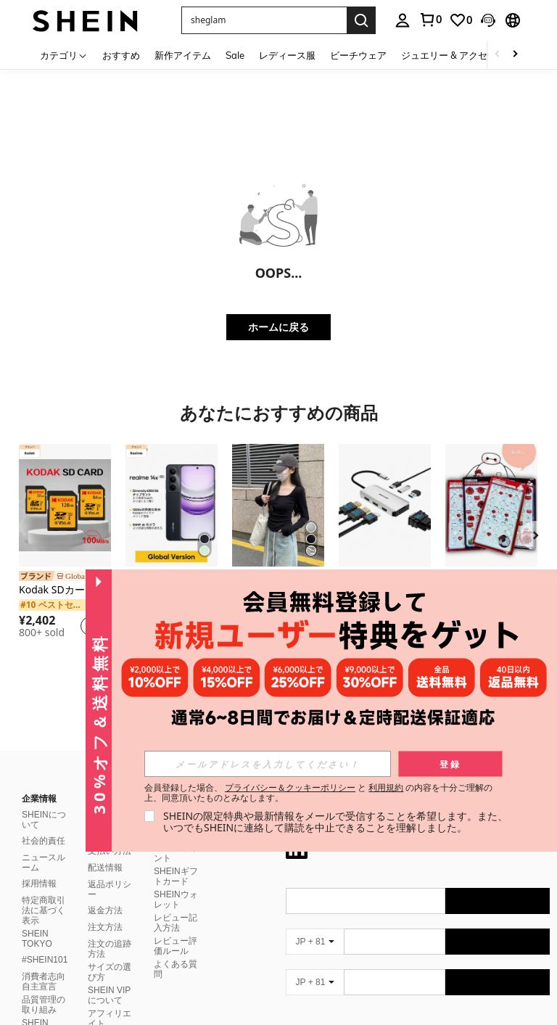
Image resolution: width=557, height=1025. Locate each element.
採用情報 (39, 866)
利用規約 (385, 787)
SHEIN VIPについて (109, 978)
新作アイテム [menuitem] (182, 55)
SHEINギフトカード (176, 859)
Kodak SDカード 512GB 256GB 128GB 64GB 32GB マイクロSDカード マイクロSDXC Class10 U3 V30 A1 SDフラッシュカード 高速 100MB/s (65, 590)
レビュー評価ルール (175, 928)
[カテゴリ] (64, 55)
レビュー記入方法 (175, 905)
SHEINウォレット (176, 882)
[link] (430, 19)
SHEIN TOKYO (37, 921)
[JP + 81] (315, 924)
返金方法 (105, 893)
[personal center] (402, 20)
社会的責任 (43, 823)
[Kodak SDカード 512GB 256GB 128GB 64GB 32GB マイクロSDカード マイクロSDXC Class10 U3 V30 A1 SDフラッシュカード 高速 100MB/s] (65, 505)
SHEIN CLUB (35, 1010)
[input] (267, 764)
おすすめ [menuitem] (121, 55)
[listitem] (65, 543)
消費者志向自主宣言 (43, 964)
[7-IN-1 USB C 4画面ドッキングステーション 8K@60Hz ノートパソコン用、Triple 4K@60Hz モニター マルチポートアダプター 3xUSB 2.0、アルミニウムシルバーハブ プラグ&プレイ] (385, 505)
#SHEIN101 (44, 942)
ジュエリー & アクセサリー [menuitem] (458, 55)
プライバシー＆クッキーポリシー (290, 787)
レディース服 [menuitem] (287, 55)
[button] (264, 20)
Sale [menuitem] (235, 55)
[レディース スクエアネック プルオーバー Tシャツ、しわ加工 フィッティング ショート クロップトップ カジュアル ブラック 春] (278, 505)
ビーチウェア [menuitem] (358, 55)
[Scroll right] (515, 55)
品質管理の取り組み (43, 987)
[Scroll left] (497, 55)
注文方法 (105, 910)
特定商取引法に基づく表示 (43, 893)
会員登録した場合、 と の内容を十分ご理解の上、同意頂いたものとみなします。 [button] (318, 793)
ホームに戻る (278, 327)
